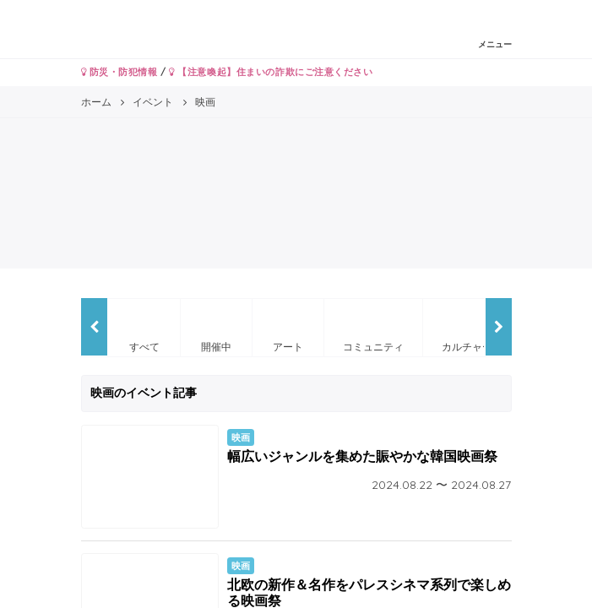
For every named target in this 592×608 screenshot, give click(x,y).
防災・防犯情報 (119, 72)
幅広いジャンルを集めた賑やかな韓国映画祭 (362, 456)
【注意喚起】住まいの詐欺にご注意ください (270, 72)
